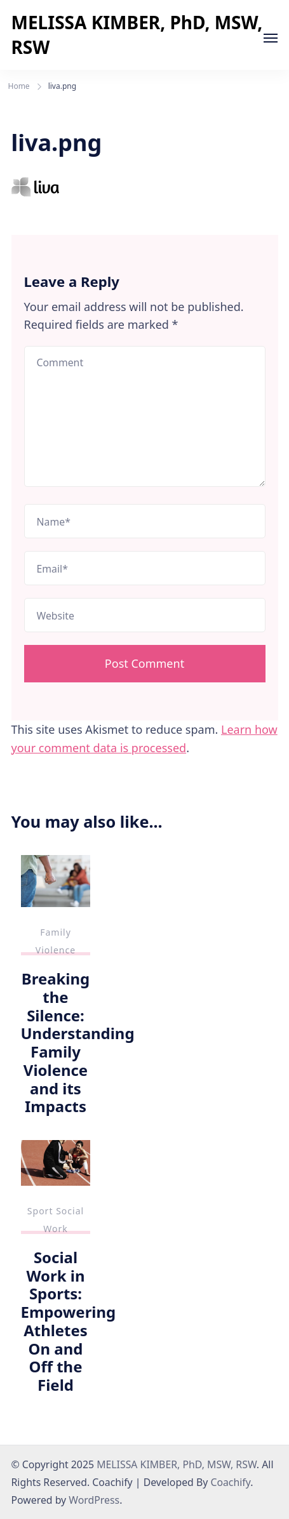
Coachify (230, 1482)
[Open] (270, 38)
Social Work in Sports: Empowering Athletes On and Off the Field (68, 1321)
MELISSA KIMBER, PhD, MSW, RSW (137, 34)
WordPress (94, 1500)
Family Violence (56, 941)
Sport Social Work (55, 1220)
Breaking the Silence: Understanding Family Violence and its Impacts (78, 1042)
